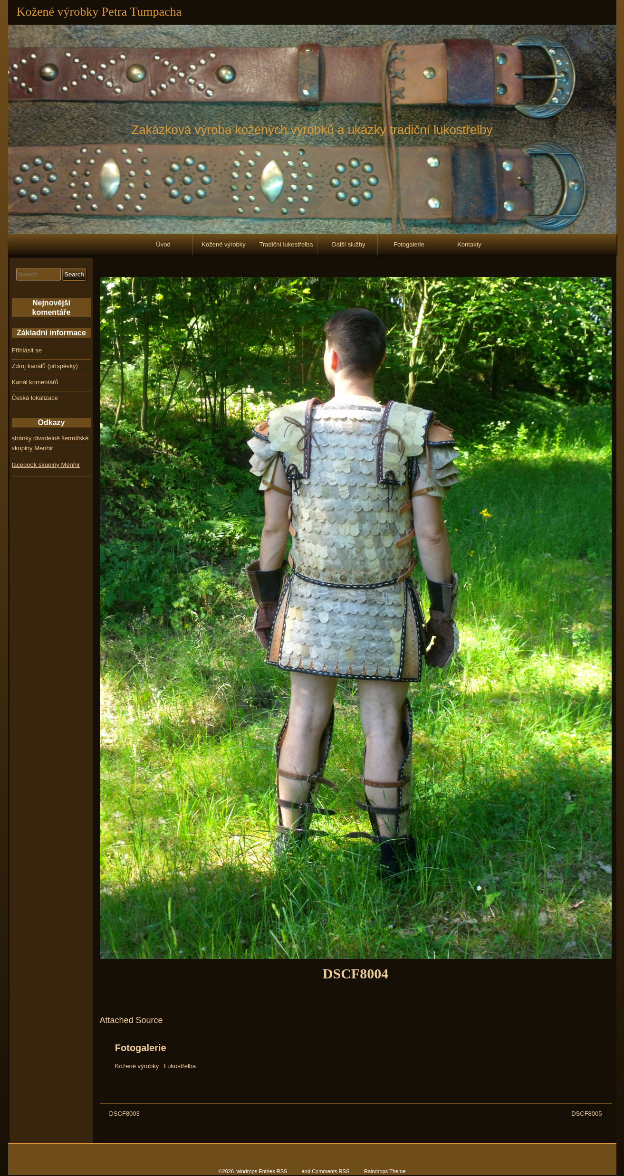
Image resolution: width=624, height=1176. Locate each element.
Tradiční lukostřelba (286, 244)
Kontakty (469, 244)
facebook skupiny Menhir (46, 464)
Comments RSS (330, 1171)
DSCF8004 (355, 973)
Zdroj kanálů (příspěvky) (45, 366)
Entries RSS (273, 1171)
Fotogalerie (409, 244)
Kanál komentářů (35, 382)
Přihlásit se (27, 350)
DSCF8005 (586, 1113)
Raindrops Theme (385, 1171)
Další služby (348, 244)
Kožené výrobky (224, 244)
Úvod (163, 244)
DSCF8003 (124, 1113)
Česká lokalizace (35, 397)
